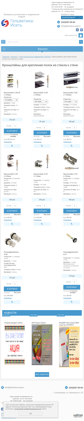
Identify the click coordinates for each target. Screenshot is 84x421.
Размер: (36, 105)
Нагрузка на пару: (10, 110)
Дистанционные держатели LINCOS (34, 57)
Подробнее (8, 142)
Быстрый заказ (12, 146)
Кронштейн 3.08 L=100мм (70, 94)
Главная (5, 57)
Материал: (7, 114)
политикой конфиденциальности (28, 409)
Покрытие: (7, 97)
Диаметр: (7, 103)
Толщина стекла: (10, 269)
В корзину (12, 131)
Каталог (14, 57)
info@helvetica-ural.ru (70, 26)
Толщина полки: (9, 105)
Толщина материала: (70, 185)
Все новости (42, 374)
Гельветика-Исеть (22, 23)
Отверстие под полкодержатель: (10, 264)
